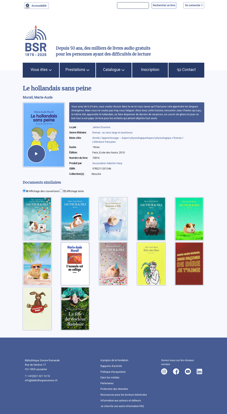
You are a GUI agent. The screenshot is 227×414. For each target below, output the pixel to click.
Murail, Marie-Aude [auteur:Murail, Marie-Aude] (38, 97)
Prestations (77, 69)
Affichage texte (73, 191)
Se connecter (194, 5)
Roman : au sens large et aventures (112, 132)
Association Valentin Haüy (107, 163)
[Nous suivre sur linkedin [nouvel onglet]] (199, 371)
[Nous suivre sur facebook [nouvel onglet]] (176, 371)
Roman (178, 137)
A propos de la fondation (114, 360)
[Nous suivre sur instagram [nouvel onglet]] (164, 371)
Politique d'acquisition (113, 371)
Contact (186, 69)
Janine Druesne (101, 127)
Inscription (150, 69)
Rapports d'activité (111, 366)
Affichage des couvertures (42, 191)
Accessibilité (39, 5)
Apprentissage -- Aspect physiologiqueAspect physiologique (137, 137)
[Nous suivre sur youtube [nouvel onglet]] (188, 371)
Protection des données (114, 388)
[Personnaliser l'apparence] (36, 5)
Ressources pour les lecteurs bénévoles (123, 394)
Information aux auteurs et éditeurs (120, 400)
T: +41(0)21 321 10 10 (37, 376)
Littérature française (104, 141)
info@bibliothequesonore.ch (41, 380)
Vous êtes (41, 69)
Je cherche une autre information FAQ (122, 406)
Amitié (96, 137)
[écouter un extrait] (36, 154)
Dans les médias (109, 377)
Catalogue (114, 69)
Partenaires (107, 383)
